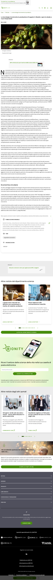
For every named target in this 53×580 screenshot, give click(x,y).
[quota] (42, 8)
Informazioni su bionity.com (26, 566)
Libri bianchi (4, 491)
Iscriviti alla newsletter (25, 373)
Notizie (3, 476)
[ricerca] (39, 8)
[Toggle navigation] (51, 8)
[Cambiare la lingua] (45, 8)
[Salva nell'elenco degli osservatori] (48, 8)
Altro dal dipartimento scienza (26, 332)
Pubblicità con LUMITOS (26, 560)
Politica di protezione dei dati (37, 575)
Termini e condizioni (21, 575)
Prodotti (3, 486)
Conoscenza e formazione (8, 497)
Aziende (3, 481)
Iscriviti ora (26, 523)
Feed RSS (3, 502)
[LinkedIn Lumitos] (26, 554)
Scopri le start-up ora (26, 467)
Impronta (10, 575)
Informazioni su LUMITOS (26, 563)
